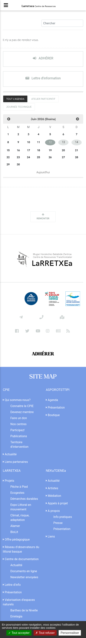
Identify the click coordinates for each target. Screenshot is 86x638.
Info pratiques (62, 517)
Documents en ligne (23, 571)
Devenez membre (22, 412)
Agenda (52, 400)
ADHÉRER (43, 58)
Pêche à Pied (19, 486)
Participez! (17, 430)
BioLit (14, 532)
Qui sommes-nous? (17, 400)
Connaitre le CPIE (22, 406)
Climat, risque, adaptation (19, 518)
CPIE (6, 390)
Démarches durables (24, 499)
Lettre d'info (12, 585)
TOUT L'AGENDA (15, 98)
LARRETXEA (12, 471)
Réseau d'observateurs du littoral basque (21, 549)
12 (50, 142)
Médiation (53, 496)
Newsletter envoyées (24, 577)
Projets (8, 480)
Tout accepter (19, 632)
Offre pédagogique (16, 539)
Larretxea (39, 6)
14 (76, 142)
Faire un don (18, 418)
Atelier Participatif (43, 98)
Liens (50, 536)
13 (63, 142)
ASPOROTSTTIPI (57, 390)
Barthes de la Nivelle (24, 610)
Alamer (15, 526)
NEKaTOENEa (56, 471)
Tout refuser (45, 632)
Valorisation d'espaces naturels (19, 602)
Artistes (52, 488)
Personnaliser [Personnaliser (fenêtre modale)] (70, 632)
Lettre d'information (43, 78)
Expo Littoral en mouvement (20, 507)
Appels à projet (57, 503)
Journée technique (19, 106)
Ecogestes (17, 493)
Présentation (55, 407)
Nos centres (18, 424)
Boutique (53, 415)
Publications (18, 436)
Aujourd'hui (43, 172)
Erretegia (16, 616)
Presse (58, 523)
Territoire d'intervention (19, 444)
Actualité (10, 454)
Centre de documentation (21, 559)
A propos (53, 511)
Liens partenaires (15, 462)
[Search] (62, 23)
